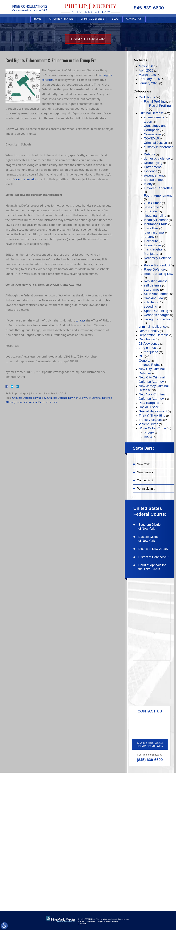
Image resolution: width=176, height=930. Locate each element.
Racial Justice (149, 407)
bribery (149, 432)
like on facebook (53, 865)
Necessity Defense (157, 258)
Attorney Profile (61, 21)
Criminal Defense (92, 21)
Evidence (150, 171)
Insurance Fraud (156, 224)
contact (80, 320)
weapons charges (156, 315)
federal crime (153, 180)
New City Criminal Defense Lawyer (36, 402)
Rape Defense (154, 269)
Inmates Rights (150, 364)
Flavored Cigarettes (158, 188)
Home (37, 21)
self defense (152, 285)
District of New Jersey (153, 549)
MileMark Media (112, 921)
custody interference (158, 147)
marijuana (151, 352)
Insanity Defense (156, 220)
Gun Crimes (152, 203)
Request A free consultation (88, 38)
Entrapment (152, 167)
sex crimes (152, 289)
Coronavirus (152, 134)
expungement (154, 175)
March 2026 (147, 75)
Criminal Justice (155, 142)
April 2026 (146, 70)
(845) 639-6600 (150, 760)
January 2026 (148, 83)
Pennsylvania (146, 488)
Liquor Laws (152, 245)
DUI (141, 356)
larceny (149, 236)
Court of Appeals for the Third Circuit (152, 567)
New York (143, 464)
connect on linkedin (56, 876)
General (144, 360)
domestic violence (157, 158)
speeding (150, 306)
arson (148, 121)
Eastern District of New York (148, 538)
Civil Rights (147, 97)
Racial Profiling (155, 101)
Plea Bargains (149, 403)
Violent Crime (148, 424)
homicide (150, 211)
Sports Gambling (156, 311)
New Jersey (145, 472)
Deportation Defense (154, 335)
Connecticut (145, 480)
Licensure (151, 241)
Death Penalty (149, 331)
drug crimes (147, 347)
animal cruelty (154, 117)
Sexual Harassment (153, 411)
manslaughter (154, 249)
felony (148, 184)
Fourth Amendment (158, 195)
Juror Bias (151, 228)
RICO (148, 436)
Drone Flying (153, 163)
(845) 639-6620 (49, 831)
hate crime (151, 207)
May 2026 (146, 66)
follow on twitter (131, 865)
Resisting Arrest (155, 281)
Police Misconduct (157, 265)
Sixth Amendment (156, 294)
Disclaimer (82, 924)
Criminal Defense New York (63, 397)
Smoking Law (153, 298)
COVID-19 (151, 138)
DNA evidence (149, 343)
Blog (115, 21)
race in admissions (26, 179)
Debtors (149, 154)
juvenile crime (154, 232)
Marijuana (151, 253)
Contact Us (134, 21)
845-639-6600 (149, 7)
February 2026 (149, 79)
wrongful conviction (158, 319)
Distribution (147, 339)
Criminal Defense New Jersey (29, 397)
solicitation (151, 302)
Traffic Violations (151, 420)
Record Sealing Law (158, 274)
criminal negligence (153, 326)
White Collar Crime (152, 428)
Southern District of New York (149, 526)
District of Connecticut (153, 557)
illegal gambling (155, 215)
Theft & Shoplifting (152, 415)
